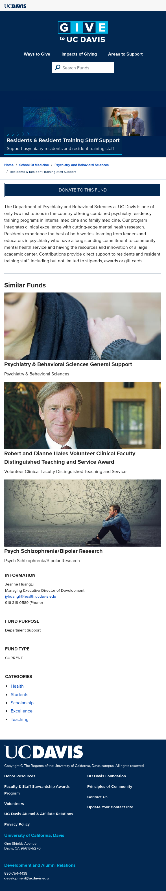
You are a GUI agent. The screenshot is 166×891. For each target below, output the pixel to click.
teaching (20, 719)
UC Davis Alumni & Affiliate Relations (38, 814)
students (19, 694)
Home (9, 164)
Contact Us (97, 797)
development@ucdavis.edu (26, 878)
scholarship (22, 702)
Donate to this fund (83, 190)
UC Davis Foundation (106, 776)
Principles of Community (109, 786)
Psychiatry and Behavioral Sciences (81, 164)
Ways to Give (37, 54)
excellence (21, 711)
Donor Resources (19, 776)
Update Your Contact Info (110, 807)
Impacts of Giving (79, 54)
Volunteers (14, 803)
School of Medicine (34, 164)
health (17, 686)
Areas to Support (125, 54)
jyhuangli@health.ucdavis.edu (30, 596)
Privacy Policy (17, 824)
